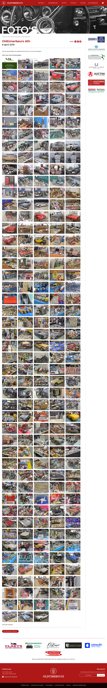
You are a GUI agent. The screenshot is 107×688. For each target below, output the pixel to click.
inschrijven (101, 675)
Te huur (83, 3)
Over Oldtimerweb (7, 672)
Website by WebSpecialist (79, 685)
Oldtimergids (93, 3)
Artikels (41, 3)
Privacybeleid (49, 685)
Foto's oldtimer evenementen (14, 36)
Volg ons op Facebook (11, 676)
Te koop (73, 3)
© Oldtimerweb (25, 685)
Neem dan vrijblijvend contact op (60, 659)
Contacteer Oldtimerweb (9, 673)
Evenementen (53, 3)
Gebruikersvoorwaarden (37, 685)
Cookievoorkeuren (59, 685)
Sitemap (68, 685)
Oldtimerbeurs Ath (26, 36)
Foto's (64, 3)
